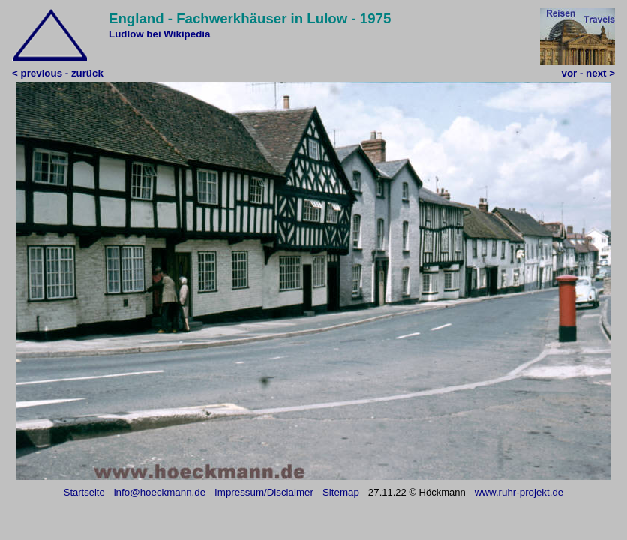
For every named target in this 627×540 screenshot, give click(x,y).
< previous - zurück (58, 73)
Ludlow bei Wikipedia (159, 34)
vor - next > (588, 73)
